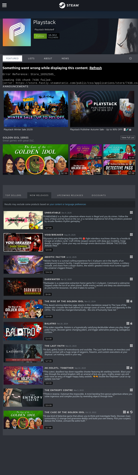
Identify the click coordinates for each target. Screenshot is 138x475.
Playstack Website (45, 29)
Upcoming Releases (70, 197)
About (48, 58)
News (65, 58)
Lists (31, 58)
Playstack (44, 22)
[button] (40, 36)
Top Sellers (13, 197)
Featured (12, 58)
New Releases (39, 197)
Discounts (99, 197)
